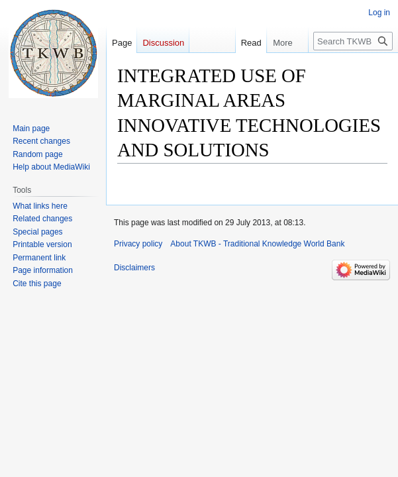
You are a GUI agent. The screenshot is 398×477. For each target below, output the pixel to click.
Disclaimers (134, 267)
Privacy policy (138, 243)
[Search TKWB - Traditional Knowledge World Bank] (353, 41)
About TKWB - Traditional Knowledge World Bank (257, 243)
